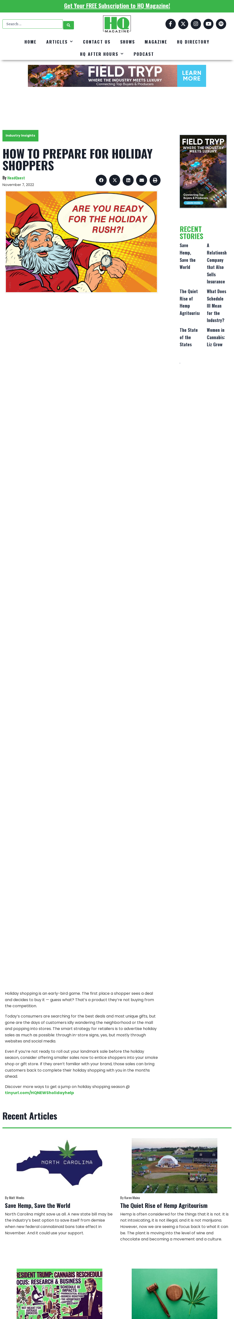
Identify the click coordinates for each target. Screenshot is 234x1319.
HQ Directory (193, 41)
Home (30, 41)
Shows (127, 41)
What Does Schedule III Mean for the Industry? (216, 305)
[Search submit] (68, 24)
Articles (59, 42)
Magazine (156, 41)
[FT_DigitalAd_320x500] (203, 171)
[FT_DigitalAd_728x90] (117, 76)
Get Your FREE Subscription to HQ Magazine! (117, 5)
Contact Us (96, 41)
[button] (101, 180)
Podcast (144, 54)
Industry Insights (20, 135)
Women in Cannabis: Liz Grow (216, 337)
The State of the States (189, 337)
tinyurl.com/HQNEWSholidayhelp (39, 1093)
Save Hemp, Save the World (37, 1205)
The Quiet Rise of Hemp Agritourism (164, 1205)
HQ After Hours (102, 54)
